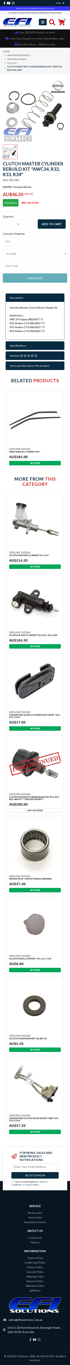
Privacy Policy (32, 1184)
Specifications (18, 345)
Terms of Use (35, 1257)
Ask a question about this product (29, 365)
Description (16, 297)
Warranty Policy (35, 1285)
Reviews (23, 355)
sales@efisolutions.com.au (25, 1319)
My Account (35, 1212)
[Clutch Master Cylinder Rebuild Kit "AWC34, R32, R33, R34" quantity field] (19, 224)
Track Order (35, 1217)
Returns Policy (35, 1281)
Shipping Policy (35, 1276)
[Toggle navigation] (43, 22)
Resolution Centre (35, 1222)
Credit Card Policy (35, 1262)
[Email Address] (35, 1166)
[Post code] (35, 265)
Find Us (35, 1242)
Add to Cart (52, 224)
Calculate (35, 278)
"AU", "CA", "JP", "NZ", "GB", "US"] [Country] (35, 253)
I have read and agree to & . (29, 1183)
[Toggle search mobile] (51, 22)
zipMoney (35, 1290)
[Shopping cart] (61, 22)
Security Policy (35, 1271)
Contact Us (35, 1237)
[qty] (35, 241)
